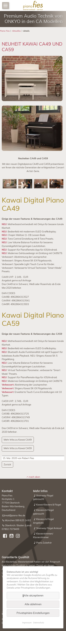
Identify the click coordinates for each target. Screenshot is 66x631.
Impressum (27, 622)
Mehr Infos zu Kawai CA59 (18, 448)
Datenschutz (38, 622)
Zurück (7, 464)
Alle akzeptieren (33, 595)
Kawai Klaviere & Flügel (48, 504)
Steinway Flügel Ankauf (49, 528)
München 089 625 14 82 (18, 520)
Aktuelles (16, 31)
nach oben (34, 476)
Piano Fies (5, 31)
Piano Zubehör (44, 542)
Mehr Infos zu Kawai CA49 (18, 439)
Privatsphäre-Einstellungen (33, 613)
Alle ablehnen (33, 604)
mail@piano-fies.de (15, 515)
